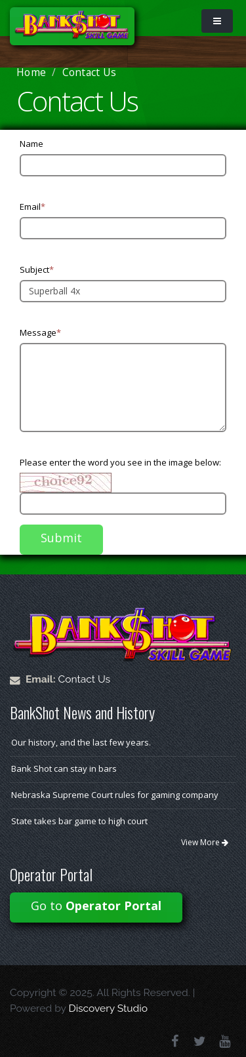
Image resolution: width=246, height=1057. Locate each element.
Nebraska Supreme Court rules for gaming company (114, 795)
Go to (96, 905)
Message (40, 332)
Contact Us (84, 679)
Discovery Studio (108, 1008)
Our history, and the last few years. (81, 742)
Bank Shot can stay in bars (64, 768)
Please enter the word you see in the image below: (120, 462)
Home (31, 72)
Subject (37, 269)
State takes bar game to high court (79, 821)
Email (32, 206)
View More (204, 842)
